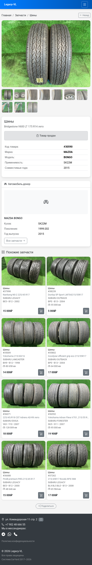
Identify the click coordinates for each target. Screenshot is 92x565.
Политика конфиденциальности (18, 541)
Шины (33, 15)
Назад (84, 15)
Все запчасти (15, 240)
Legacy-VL (10, 4)
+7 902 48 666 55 (15, 524)
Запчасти (20, 15)
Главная (6, 15)
